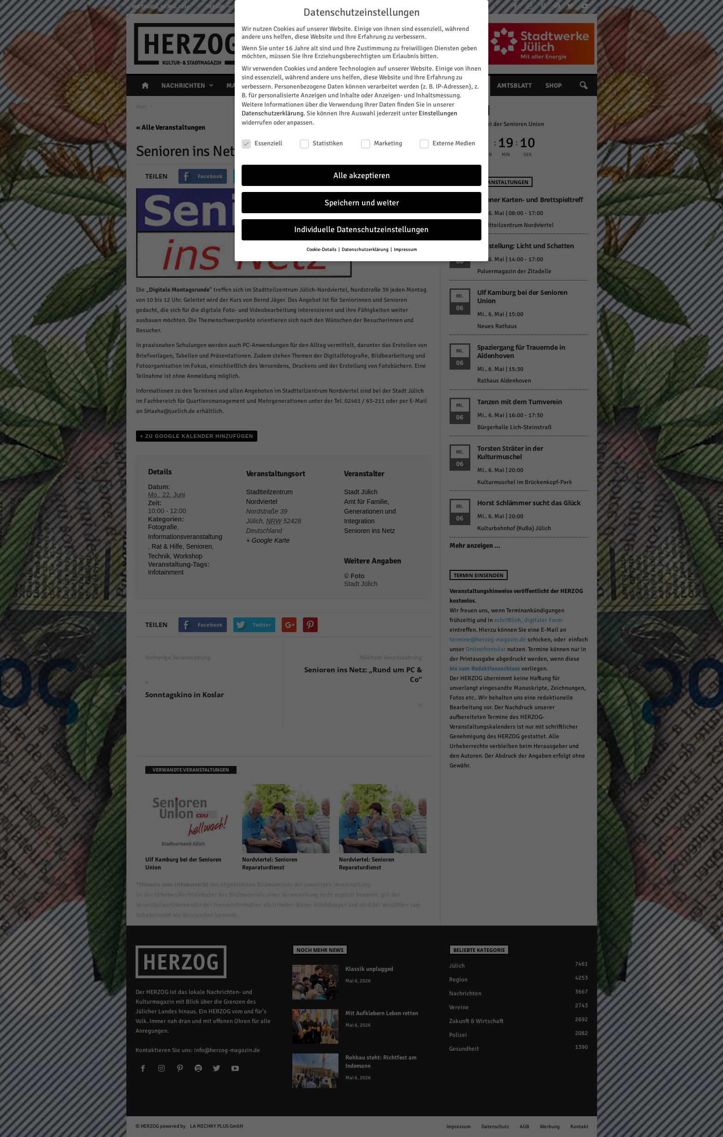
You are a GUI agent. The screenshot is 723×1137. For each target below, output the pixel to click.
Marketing (381, 142)
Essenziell (262, 142)
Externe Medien (447, 142)
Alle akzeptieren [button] (361, 174)
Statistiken (321, 142)
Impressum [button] (405, 248)
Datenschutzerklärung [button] (366, 248)
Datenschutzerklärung (272, 112)
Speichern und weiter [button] (362, 201)
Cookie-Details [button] (322, 248)
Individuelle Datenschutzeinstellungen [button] (361, 228)
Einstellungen (438, 112)
